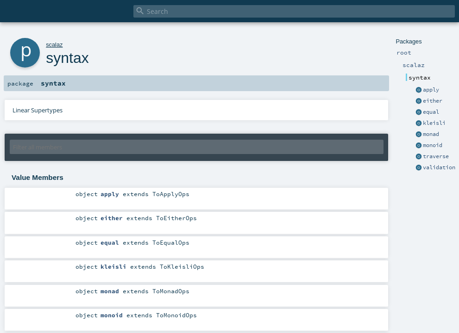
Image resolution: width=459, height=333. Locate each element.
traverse (436, 156)
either (432, 101)
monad (431, 134)
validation (439, 167)
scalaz (54, 44)
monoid (432, 145)
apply (431, 89)
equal (431, 112)
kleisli (434, 123)
